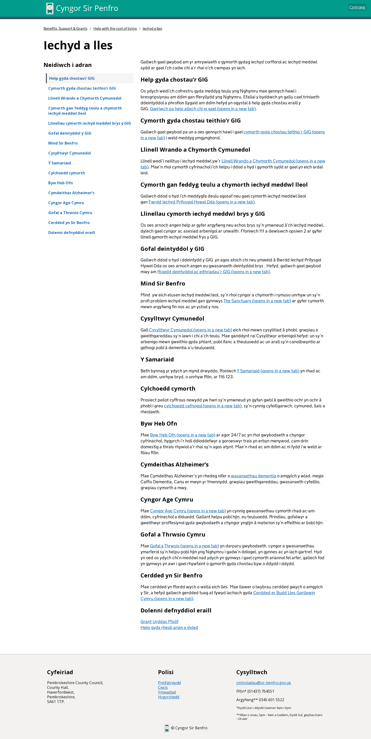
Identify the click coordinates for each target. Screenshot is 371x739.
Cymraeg (357, 7)
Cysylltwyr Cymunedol (69, 153)
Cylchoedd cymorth (66, 173)
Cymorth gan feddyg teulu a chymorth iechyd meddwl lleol (85, 111)
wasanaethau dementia (253, 476)
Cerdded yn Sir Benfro (69, 222)
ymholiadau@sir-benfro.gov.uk (263, 682)
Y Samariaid (59, 163)
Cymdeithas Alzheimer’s (71, 192)
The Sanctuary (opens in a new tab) (257, 301)
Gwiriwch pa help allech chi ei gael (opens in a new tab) (203, 108)
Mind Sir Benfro (63, 143)
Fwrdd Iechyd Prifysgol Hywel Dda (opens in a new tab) (202, 202)
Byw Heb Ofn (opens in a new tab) (182, 435)
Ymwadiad (167, 692)
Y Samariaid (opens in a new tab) (268, 371)
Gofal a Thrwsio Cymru (70, 212)
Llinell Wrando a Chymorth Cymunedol (84, 98)
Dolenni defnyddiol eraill (71, 232)
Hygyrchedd (168, 696)
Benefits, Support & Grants (65, 28)
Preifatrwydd (169, 682)
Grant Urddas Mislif (159, 621)
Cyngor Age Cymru (66, 202)
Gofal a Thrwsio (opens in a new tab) (184, 546)
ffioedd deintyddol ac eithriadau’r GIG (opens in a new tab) (213, 271)
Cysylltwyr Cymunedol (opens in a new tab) (190, 330)
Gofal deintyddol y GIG (69, 133)
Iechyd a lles (152, 28)
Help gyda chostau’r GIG (72, 78)
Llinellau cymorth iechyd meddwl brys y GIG (89, 123)
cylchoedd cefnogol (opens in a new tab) (203, 406)
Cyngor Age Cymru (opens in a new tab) (188, 511)
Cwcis (163, 687)
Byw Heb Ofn (60, 182)
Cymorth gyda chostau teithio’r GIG (82, 88)
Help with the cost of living (115, 28)
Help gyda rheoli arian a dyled (169, 627)
